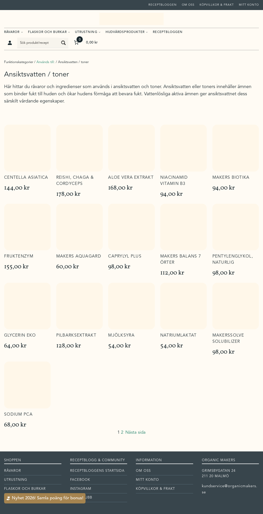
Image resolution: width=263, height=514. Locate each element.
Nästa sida (135, 432)
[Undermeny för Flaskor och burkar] (69, 32)
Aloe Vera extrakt (131, 178)
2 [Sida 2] (122, 432)
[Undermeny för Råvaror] (22, 32)
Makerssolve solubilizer (228, 338)
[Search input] (38, 42)
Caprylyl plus (125, 256)
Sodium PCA (18, 415)
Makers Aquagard (78, 256)
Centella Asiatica (26, 178)
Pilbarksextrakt (76, 335)
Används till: (45, 62)
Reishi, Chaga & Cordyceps (75, 181)
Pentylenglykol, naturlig (232, 259)
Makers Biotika (231, 178)
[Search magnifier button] (63, 43)
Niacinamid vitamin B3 (174, 181)
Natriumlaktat (178, 335)
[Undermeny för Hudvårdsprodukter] (147, 32)
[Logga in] (9, 42)
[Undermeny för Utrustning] (99, 32)
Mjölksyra (121, 335)
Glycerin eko (20, 335)
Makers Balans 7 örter (180, 259)
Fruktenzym (18, 256)
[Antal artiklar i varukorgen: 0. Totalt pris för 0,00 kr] (85, 42)
